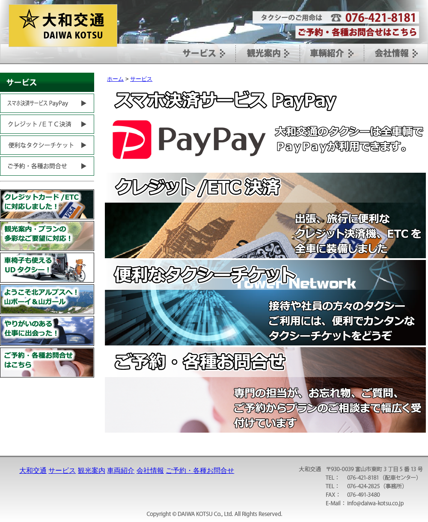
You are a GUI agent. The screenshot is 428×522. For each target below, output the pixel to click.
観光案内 (91, 470)
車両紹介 (120, 470)
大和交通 (33, 470)
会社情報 (150, 470)
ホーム (115, 79)
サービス (141, 79)
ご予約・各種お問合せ (200, 470)
